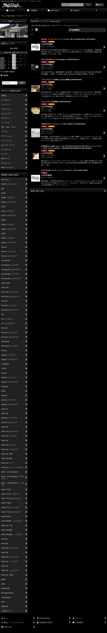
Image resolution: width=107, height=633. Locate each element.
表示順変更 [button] (74, 30)
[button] (96, 10)
